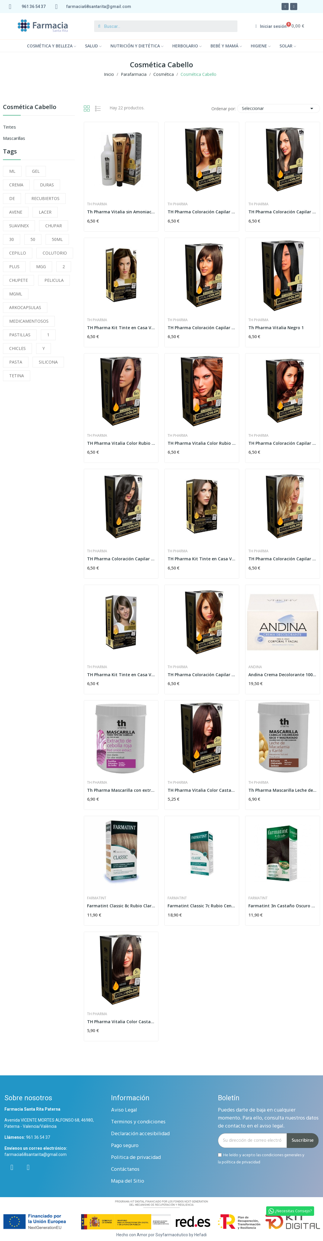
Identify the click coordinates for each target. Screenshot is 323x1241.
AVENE (15, 212)
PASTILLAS (19, 335)
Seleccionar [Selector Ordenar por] (278, 108)
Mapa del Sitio (127, 1181)
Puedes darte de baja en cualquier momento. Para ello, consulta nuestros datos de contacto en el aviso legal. (268, 1118)
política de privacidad (241, 1162)
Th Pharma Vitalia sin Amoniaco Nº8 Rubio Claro (121, 212)
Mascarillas (14, 138)
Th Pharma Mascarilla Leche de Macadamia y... (282, 790)
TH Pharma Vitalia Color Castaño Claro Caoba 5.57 (202, 790)
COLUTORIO (55, 253)
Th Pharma (97, 204)
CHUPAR (53, 225)
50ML (57, 239)
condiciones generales (281, 1155)
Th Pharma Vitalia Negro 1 (276, 327)
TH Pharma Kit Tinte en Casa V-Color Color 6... (121, 327)
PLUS (14, 266)
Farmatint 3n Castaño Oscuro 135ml (282, 906)
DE (12, 198)
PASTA (15, 362)
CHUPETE (18, 280)
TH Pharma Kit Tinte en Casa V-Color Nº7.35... (121, 674)
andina (255, 667)
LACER (45, 212)
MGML (15, 294)
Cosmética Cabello (29, 107)
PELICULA (54, 280)
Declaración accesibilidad (140, 1134)
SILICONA (48, 362)
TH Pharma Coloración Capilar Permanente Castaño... (282, 212)
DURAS (47, 185)
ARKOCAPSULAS (25, 307)
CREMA (16, 185)
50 (32, 239)
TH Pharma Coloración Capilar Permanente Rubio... (202, 212)
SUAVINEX (19, 225)
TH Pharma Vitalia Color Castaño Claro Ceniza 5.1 (121, 1021)
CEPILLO (17, 253)
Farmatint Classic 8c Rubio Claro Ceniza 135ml (121, 906)
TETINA (16, 375)
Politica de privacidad (136, 1158)
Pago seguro (125, 1146)
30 (11, 239)
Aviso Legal (124, 1110)
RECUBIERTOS (45, 198)
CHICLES (17, 348)
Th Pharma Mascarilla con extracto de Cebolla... (121, 790)
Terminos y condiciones (138, 1122)
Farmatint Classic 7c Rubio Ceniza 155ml (202, 906)
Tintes (9, 127)
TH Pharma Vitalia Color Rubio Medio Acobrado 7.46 (202, 443)
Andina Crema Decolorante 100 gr (282, 674)
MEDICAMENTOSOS (29, 321)
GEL (36, 171)
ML (12, 171)
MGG (41, 266)
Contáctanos (125, 1169)
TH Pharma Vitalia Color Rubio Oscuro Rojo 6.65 (121, 443)
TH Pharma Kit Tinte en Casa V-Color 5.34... (202, 559)
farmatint (96, 898)
